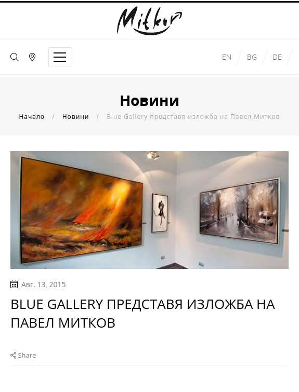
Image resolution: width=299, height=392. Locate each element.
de (277, 57)
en (226, 57)
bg (252, 57)
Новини (75, 116)
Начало (32, 116)
